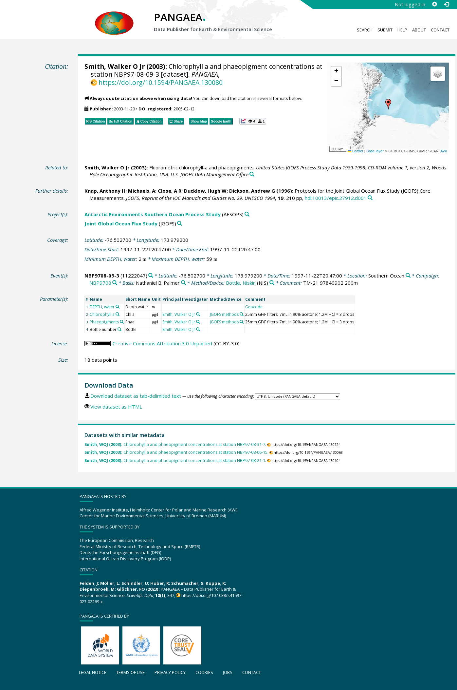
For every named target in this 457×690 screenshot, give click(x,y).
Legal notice (92, 672)
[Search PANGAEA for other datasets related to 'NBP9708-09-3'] (150, 275)
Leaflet (355, 151)
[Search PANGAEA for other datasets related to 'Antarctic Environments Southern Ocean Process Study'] (247, 214)
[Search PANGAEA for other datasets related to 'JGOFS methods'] (242, 314)
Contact (440, 30)
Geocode (254, 307)
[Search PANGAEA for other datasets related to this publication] (251, 174)
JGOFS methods (224, 314)
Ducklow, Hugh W (205, 190)
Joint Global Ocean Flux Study (120, 223)
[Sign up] (434, 4)
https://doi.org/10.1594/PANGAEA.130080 (161, 82)
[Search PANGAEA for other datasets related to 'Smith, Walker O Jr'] (198, 314)
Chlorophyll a (102, 314)
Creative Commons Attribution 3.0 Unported (162, 343)
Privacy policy (170, 672)
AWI (443, 151)
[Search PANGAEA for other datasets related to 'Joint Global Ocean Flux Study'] (179, 223)
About (419, 30)
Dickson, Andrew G (252, 190)
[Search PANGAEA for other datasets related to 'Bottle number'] (119, 329)
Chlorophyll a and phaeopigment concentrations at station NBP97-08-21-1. (175, 460)
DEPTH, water (102, 307)
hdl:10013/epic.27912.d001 (336, 198)
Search (365, 30)
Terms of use (130, 672)
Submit (385, 30)
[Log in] (446, 4)
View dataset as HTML (116, 406)
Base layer (375, 151)
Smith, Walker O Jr (114, 66)
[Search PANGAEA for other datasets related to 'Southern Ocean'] (408, 275)
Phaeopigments (104, 322)
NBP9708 (100, 282)
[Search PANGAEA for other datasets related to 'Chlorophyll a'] (117, 314)
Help (402, 30)
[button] (388, 104)
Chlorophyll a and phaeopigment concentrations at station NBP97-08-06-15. (176, 452)
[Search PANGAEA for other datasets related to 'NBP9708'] (114, 282)
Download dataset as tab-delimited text (135, 396)
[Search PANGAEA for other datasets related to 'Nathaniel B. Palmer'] (183, 282)
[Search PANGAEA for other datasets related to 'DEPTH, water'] (117, 307)
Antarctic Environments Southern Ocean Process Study (152, 214)
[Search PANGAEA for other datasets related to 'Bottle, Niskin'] (271, 282)
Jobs (227, 672)
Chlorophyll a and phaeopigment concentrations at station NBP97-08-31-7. (175, 444)
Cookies (204, 672)
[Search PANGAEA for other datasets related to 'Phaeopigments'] (122, 322)
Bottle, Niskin (241, 282)
